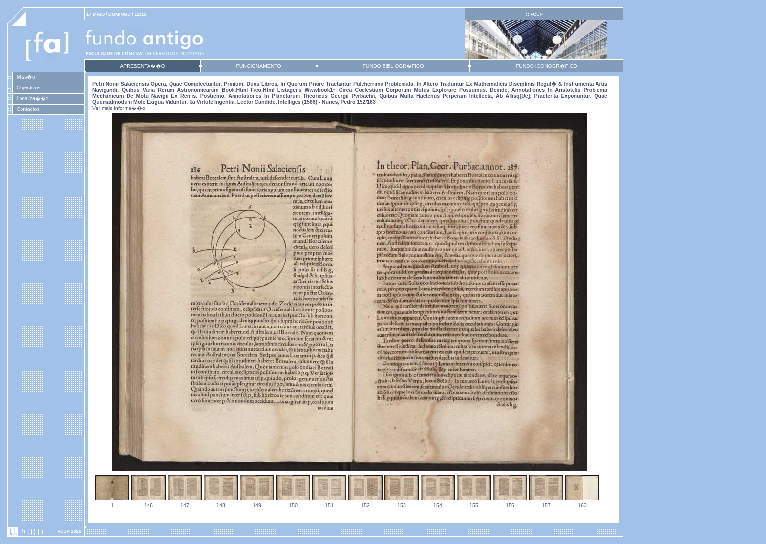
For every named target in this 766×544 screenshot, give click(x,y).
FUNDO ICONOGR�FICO (546, 66)
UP (536, 14)
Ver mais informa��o (118, 108)
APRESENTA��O (142, 66)
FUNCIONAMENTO (258, 66)
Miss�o (26, 77)
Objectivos (28, 87)
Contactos (28, 109)
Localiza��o (33, 98)
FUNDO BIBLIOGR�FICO (393, 66)
